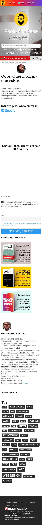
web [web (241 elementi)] (21, 469)
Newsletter (33, 502)
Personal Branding (9, 53)
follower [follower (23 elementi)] (5, 426)
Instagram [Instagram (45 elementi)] (29, 431)
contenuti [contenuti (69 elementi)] (8, 416)
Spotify (8, 110)
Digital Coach (9, 49)
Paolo (21, 31)
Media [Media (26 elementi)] (18, 440)
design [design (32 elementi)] (15, 421)
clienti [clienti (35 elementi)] (5, 411)
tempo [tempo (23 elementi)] (22, 459)
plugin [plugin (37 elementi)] (33, 440)
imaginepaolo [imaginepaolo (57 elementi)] (15, 430)
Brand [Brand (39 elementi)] (29, 407)
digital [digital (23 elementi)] (23, 421)
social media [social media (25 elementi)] (25, 454)
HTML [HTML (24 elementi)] (4, 431)
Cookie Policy (13, 502)
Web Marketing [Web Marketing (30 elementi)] (29, 476)
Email (3, 215)
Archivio (15, 505)
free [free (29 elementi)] (13, 426)
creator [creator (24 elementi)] (28, 416)
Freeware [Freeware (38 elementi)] (22, 426)
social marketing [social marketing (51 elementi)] (10, 454)
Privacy (7, 502)
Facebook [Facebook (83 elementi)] (33, 421)
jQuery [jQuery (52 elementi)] (24, 435)
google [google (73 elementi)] (33, 426)
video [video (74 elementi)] (22, 464)
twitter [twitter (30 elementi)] (5, 464)
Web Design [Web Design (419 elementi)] (11, 476)
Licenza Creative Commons (11, 519)
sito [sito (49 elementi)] (4, 450)
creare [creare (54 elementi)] (19, 416)
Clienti (21, 502)
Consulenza (8, 505)
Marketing (21, 49)
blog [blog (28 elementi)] (4, 407)
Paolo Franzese (17, 514)
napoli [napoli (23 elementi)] (25, 440)
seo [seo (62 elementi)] (14, 445)
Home (6, 63)
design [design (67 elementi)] (6, 421)
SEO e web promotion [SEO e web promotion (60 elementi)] (28, 445)
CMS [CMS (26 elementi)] (12, 411)
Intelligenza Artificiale (30, 53)
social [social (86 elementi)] (13, 449)
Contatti (26, 502)
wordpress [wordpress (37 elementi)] (7, 481)
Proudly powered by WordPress (12, 517)
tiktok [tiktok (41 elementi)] (30, 459)
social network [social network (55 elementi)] (10, 459)
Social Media (33, 49)
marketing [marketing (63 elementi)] (8, 440)
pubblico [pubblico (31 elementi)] (6, 445)
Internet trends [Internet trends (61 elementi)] (10, 435)
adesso (25, 383)
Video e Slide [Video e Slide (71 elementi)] (9, 469)
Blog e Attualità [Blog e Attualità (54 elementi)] (17, 407)
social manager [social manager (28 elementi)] (25, 450)
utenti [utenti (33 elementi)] (14, 464)
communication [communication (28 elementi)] (22, 411)
